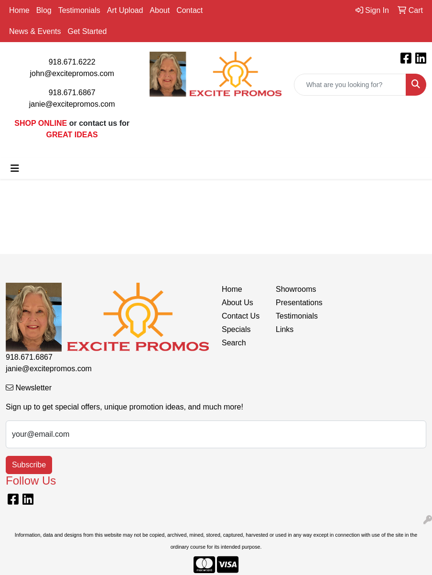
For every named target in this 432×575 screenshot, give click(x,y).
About (160, 10)
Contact (189, 10)
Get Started (87, 31)
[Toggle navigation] (15, 168)
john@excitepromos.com (72, 73)
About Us (237, 303)
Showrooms (296, 289)
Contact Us (240, 316)
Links (284, 329)
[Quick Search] (350, 85)
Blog (44, 10)
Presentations (297, 303)
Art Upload (125, 10)
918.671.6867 (72, 92)
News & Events (35, 31)
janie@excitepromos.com (72, 104)
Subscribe (29, 465)
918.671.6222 (72, 62)
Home (19, 10)
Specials (236, 329)
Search (234, 343)
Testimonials (79, 10)
